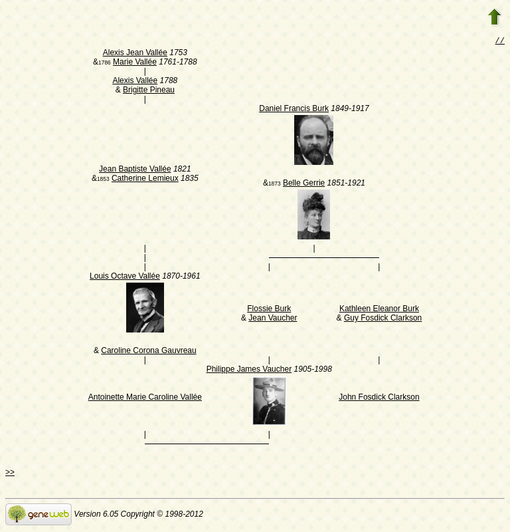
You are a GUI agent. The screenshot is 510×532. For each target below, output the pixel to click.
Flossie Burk (269, 310)
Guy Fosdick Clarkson (383, 319)
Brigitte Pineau (149, 91)
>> (10, 473)
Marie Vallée (135, 63)
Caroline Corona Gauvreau (148, 351)
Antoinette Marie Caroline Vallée (145, 398)
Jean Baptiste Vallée (135, 170)
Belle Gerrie (304, 184)
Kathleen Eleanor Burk (379, 310)
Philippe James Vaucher (249, 370)
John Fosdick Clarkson (379, 398)
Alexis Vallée (134, 81)
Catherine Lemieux (145, 179)
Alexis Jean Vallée (135, 54)
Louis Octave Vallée (125, 277)
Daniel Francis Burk (294, 109)
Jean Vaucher (272, 319)
